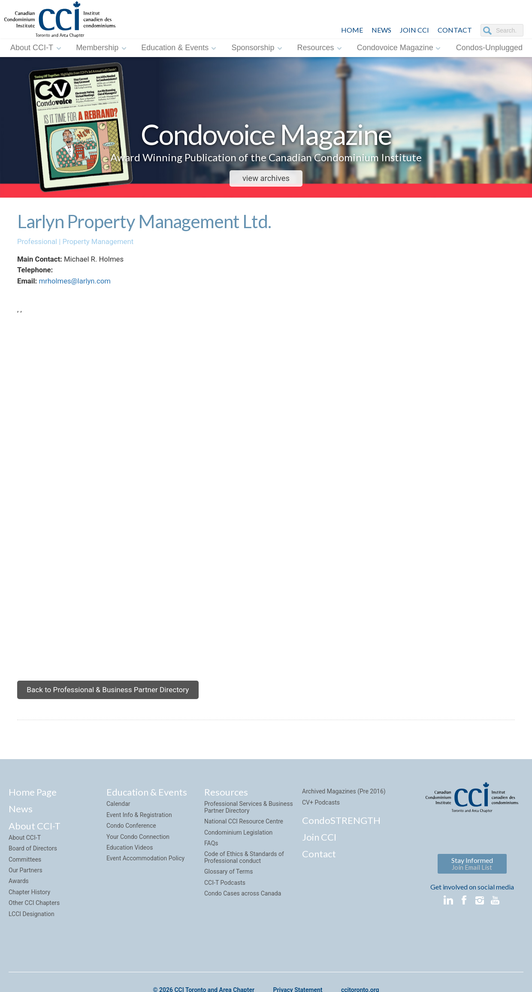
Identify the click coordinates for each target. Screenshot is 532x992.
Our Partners (25, 882)
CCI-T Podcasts (224, 894)
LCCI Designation (31, 926)
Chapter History (29, 904)
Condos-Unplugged (489, 47)
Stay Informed (472, 875)
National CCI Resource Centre (243, 833)
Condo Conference (131, 837)
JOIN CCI (414, 30)
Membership (97, 47)
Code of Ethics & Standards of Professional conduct (244, 869)
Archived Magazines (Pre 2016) (344, 803)
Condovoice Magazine (395, 47)
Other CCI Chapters (34, 914)
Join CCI (319, 849)
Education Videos (129, 859)
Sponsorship (252, 47)
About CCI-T (31, 47)
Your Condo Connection (137, 848)
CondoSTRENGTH (341, 832)
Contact (319, 866)
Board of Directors (33, 860)
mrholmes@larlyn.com (77, 284)
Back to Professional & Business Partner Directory (112, 700)
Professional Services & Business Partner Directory (248, 819)
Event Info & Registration (139, 826)
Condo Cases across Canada (242, 905)
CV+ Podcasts (321, 814)
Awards (19, 893)
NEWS (381, 30)
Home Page (33, 804)
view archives (265, 178)
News (21, 821)
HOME (352, 30)
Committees (25, 871)
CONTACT (455, 30)
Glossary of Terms (228, 883)
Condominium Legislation (238, 844)
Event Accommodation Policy (145, 870)
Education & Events (175, 47)
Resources (315, 47)
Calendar (118, 816)
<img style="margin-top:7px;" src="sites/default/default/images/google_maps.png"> (274, 503)
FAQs (211, 855)
